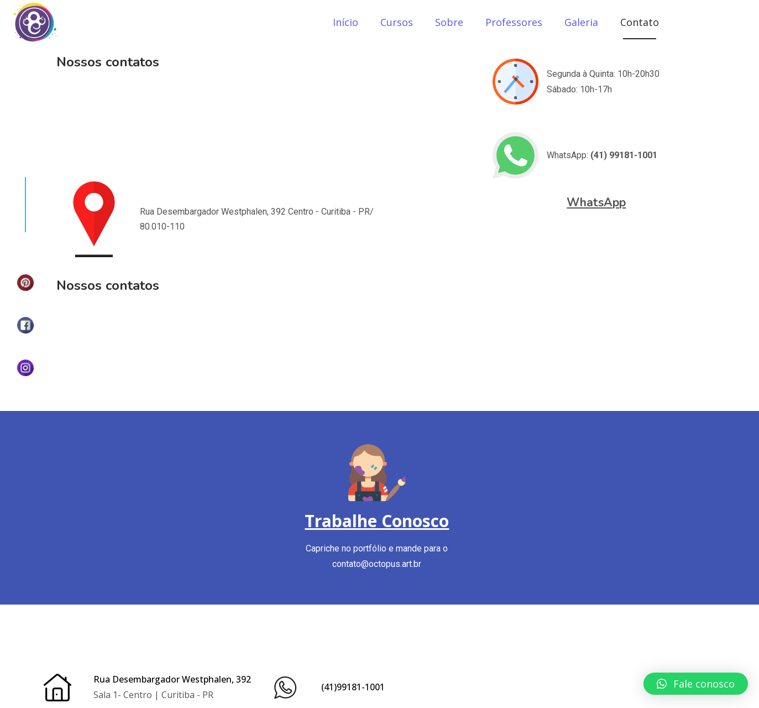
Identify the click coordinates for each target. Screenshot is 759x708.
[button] (695, 684)
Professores (513, 22)
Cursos (396, 22)
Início (345, 22)
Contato (639, 22)
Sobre (449, 22)
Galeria (581, 22)
